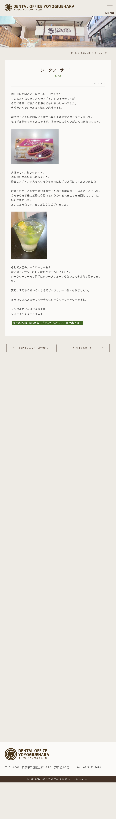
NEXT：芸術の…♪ (82, 347)
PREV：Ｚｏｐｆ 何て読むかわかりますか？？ (37, 347)
